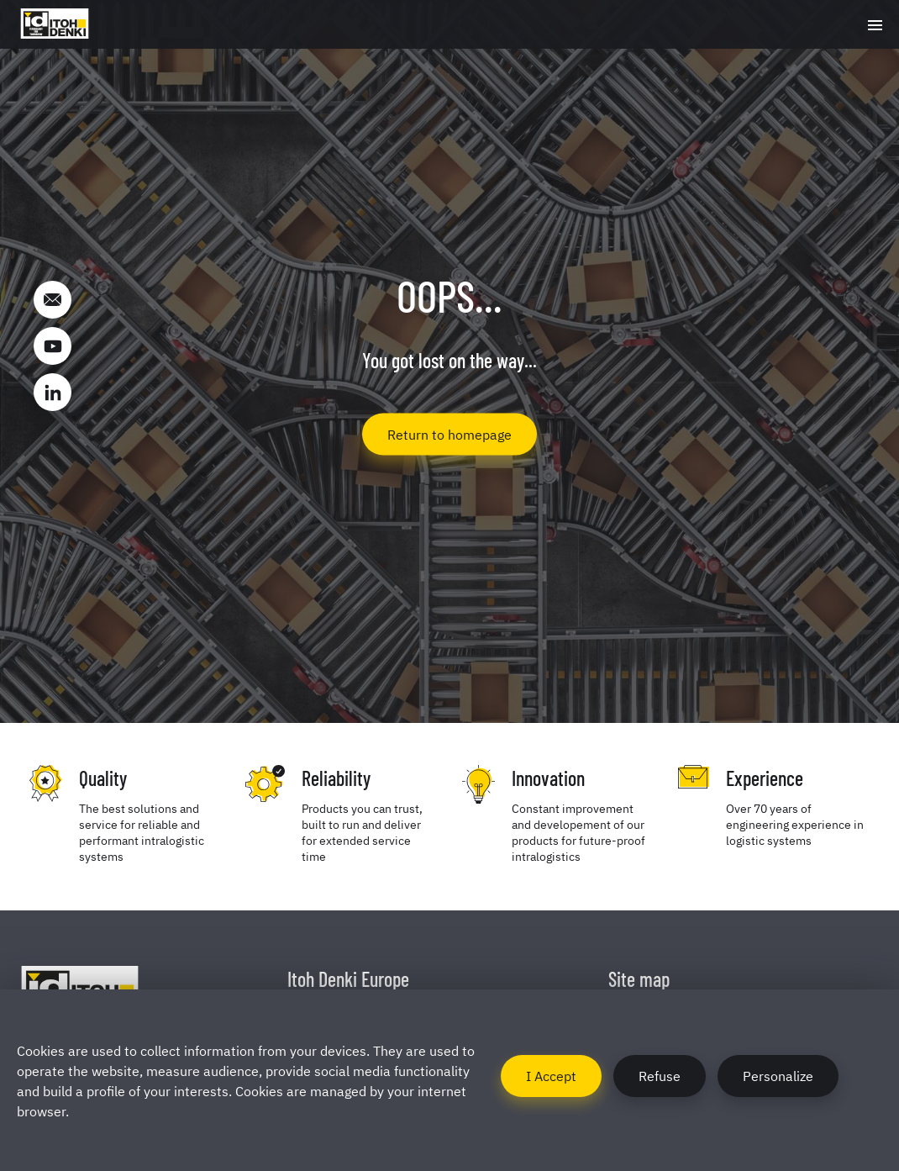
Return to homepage (449, 433)
